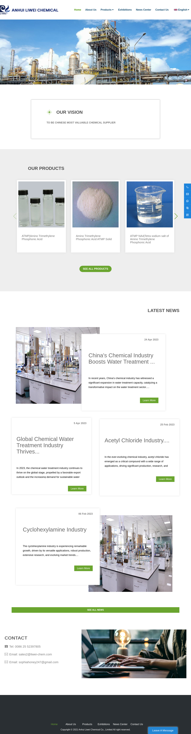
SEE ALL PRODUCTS (95, 268)
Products (107, 9)
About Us (90, 9)
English (182, 9)
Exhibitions (125, 9)
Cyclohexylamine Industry (55, 529)
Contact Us (162, 9)
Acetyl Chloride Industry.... (137, 440)
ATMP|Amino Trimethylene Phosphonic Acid (38, 237)
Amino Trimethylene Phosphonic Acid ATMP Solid (94, 237)
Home (77, 9)
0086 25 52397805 (28, 646)
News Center (143, 9)
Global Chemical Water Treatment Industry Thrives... (45, 445)
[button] (176, 216)
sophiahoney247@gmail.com (38, 662)
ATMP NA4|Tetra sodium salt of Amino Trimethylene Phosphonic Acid (149, 239)
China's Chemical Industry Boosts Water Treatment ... (122, 358)
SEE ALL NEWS (95, 610)
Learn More (149, 400)
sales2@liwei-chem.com (35, 654)
